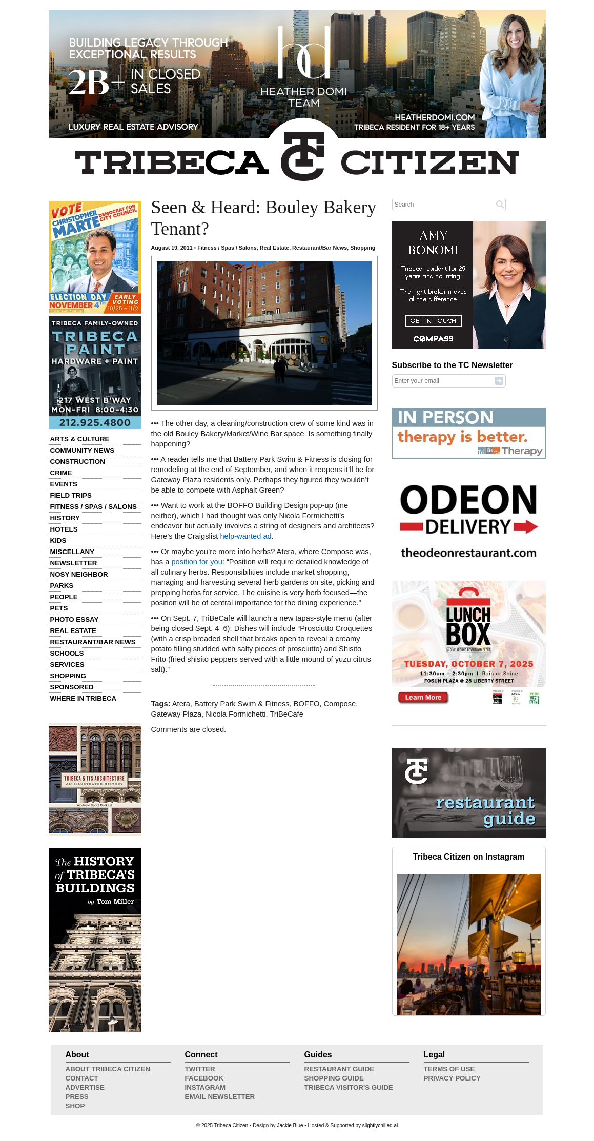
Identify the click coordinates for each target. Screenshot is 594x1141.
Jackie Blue (290, 1125)
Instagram (205, 1087)
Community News (82, 450)
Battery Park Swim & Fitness (242, 704)
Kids (58, 540)
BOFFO (306, 704)
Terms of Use (449, 1069)
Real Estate (73, 631)
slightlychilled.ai (380, 1125)
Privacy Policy (452, 1078)
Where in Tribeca (83, 698)
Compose (339, 704)
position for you (196, 562)
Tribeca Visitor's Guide (349, 1087)
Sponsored (72, 687)
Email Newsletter (220, 1097)
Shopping (68, 676)
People (64, 597)
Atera (181, 704)
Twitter (200, 1069)
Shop (75, 1106)
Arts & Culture (80, 439)
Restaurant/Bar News (93, 642)
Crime (61, 473)
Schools (67, 653)
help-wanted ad (245, 536)
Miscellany (72, 552)
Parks (62, 585)
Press (77, 1097)
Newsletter (73, 563)
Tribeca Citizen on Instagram (469, 856)
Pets (59, 608)
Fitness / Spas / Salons (93, 507)
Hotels (64, 529)
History (65, 518)
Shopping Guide (334, 1078)
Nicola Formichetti (235, 714)
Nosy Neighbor (79, 574)
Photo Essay (74, 619)
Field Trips (71, 495)
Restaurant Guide (339, 1069)
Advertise (85, 1087)
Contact (82, 1078)
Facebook (204, 1078)
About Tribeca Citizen (108, 1069)
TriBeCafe (286, 714)
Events (63, 484)
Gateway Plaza (176, 714)
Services (67, 664)
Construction (77, 461)
